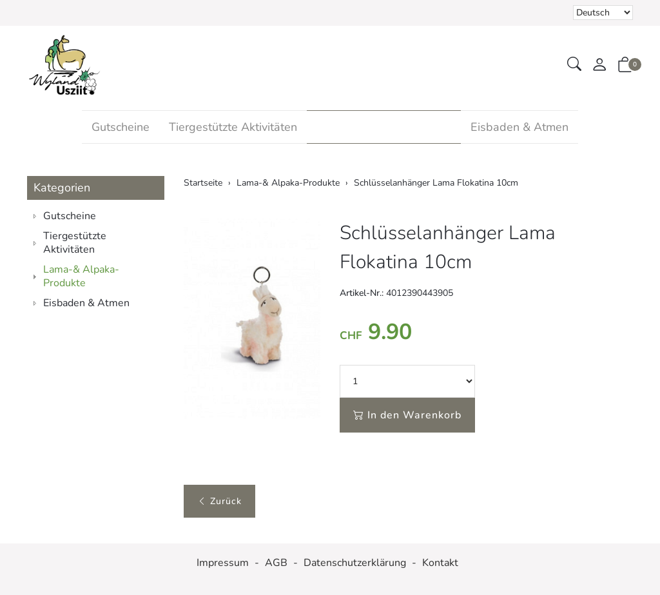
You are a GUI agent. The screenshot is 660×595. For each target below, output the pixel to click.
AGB (276, 563)
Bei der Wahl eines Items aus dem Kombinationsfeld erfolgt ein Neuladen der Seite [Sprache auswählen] (603, 12)
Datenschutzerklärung (355, 563)
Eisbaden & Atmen (519, 127)
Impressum (223, 563)
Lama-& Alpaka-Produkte (383, 127)
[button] (574, 65)
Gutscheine (121, 127)
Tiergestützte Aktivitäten (233, 127)
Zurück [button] (219, 501)
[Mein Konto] (599, 65)
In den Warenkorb (407, 415)
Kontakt (440, 563)
